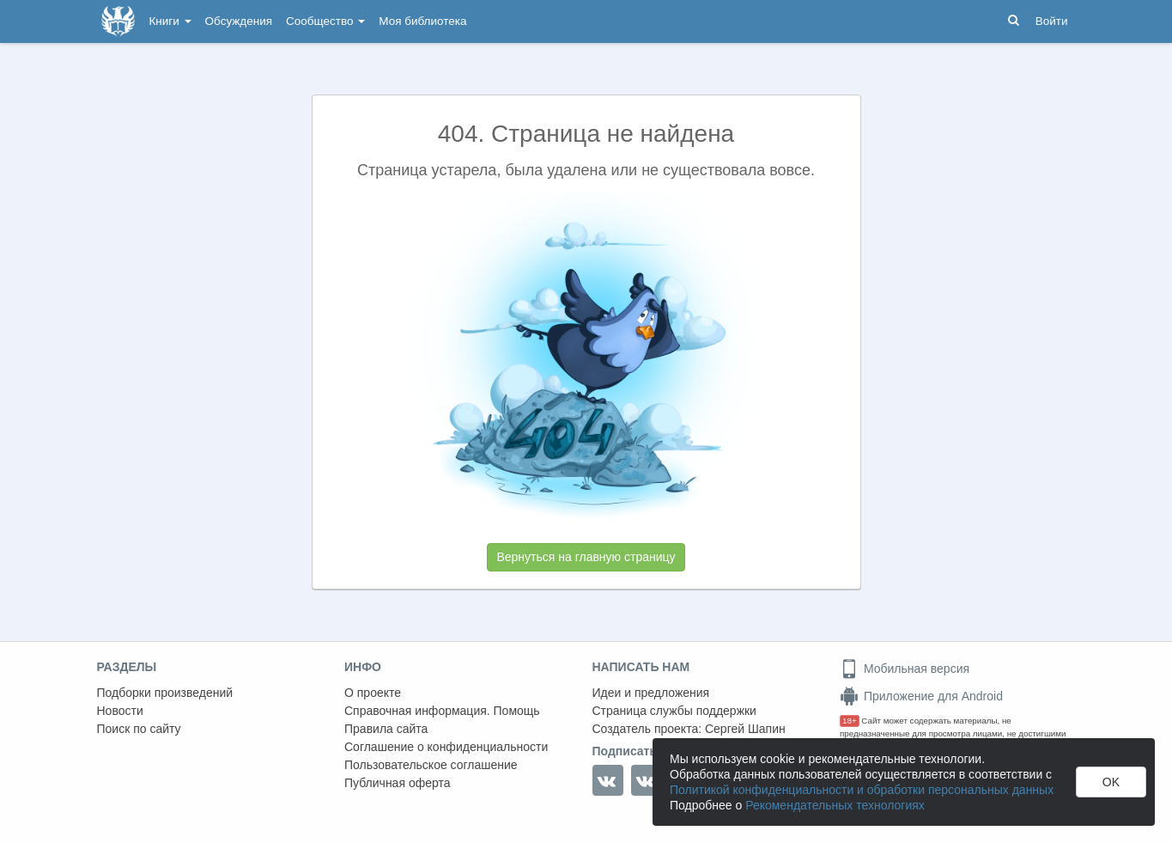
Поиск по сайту (139, 729)
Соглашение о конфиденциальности (446, 747)
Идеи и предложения (651, 692)
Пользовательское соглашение (431, 765)
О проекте (372, 692)
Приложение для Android (921, 696)
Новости (120, 711)
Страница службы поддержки (674, 711)
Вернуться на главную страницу (585, 557)
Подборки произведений (165, 692)
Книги (170, 21)
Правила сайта (386, 729)
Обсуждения (238, 21)
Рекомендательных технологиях (835, 805)
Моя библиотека (422, 21)
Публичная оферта (397, 783)
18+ (849, 720)
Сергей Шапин (745, 729)
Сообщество (325, 21)
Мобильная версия (904, 668)
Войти (1051, 21)
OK (1111, 782)
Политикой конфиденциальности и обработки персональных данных (862, 790)
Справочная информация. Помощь (442, 711)
